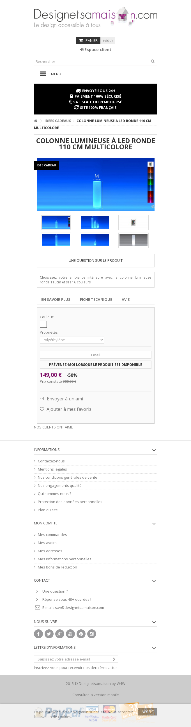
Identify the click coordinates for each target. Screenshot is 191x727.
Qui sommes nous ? (54, 493)
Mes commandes (52, 534)
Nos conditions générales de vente (67, 477)
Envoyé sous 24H (98, 90)
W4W (121, 683)
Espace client (95, 49)
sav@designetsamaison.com (79, 607)
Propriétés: (49, 332)
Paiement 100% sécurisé (98, 96)
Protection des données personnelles (70, 501)
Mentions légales (52, 469)
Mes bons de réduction (57, 567)
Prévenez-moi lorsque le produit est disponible (95, 364)
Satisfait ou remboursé (97, 101)
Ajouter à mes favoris (68, 409)
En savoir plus (55, 299)
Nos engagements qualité (60, 485)
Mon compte (45, 523)
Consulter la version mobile (95, 694)
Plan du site (48, 510)
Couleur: (47, 317)
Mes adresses (50, 551)
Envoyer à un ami (65, 399)
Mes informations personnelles (64, 559)
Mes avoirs (47, 542)
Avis (126, 299)
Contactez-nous (51, 461)
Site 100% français (98, 107)
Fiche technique (96, 299)
